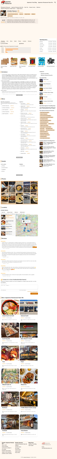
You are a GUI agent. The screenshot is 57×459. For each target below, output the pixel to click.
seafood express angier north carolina (46, 117)
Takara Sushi (48, 80)
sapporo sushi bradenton (6, 452)
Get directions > (28, 214)
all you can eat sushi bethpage (45, 115)
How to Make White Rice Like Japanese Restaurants (48, 165)
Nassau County (32, 7)
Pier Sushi (48, 98)
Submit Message (34, 293)
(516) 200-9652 (5, 43)
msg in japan (31, 445)
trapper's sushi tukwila (44, 125)
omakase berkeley (43, 136)
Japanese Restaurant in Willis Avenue (8, 8)
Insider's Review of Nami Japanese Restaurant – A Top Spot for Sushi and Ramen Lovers (48, 161)
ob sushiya (4, 449)
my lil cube (42, 128)
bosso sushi (42, 130)
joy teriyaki (17, 448)
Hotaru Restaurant (48, 85)
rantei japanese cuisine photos (45, 126)
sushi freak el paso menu (44, 112)
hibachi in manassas (43, 114)
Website (22, 43)
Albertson (38, 7)
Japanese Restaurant (6, 7)
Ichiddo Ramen (19, 8)
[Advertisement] (19, 31)
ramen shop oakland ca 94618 (45, 120)
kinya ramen (17, 452)
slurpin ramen (17, 451)
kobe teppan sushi (49, 128)
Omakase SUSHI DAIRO (48, 102)
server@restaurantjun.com (47, 448)
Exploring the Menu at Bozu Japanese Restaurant (48, 152)
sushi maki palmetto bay (50, 130)
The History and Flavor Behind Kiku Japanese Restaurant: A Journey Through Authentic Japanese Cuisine (48, 156)
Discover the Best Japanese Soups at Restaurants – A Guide (48, 148)
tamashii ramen (18, 446)
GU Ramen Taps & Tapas (48, 93)
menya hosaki (18, 449)
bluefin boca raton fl (43, 131)
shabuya (17, 445)
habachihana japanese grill (44, 134)
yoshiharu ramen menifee (7, 453)
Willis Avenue (22, 212)
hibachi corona (51, 123)
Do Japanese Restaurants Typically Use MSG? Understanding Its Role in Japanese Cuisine (48, 108)
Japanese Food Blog (32, 2)
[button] (26, 225)
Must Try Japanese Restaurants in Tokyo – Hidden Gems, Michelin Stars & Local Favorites (48, 143)
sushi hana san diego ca (6, 447)
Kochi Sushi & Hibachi (48, 89)
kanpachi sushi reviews (6, 450)
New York (26, 7)
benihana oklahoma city (44, 133)
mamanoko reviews (43, 123)
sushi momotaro (5, 446)
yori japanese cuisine (43, 118)
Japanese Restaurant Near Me (45, 2)
